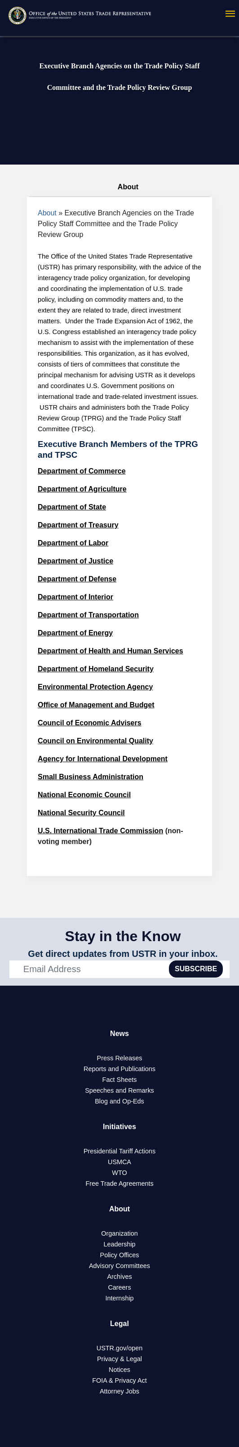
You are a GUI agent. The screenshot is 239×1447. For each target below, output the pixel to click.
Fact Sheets (119, 1079)
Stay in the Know (123, 936)
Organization (119, 1233)
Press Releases (119, 1058)
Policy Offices (119, 1255)
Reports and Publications (119, 1068)
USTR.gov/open (119, 1348)
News (119, 1033)
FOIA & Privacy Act (119, 1380)
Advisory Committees (119, 1265)
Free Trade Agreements (119, 1183)
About (47, 213)
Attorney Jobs (119, 1391)
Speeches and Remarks (119, 1090)
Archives (119, 1276)
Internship (119, 1298)
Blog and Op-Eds (119, 1101)
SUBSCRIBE (196, 969)
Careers (119, 1287)
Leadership (119, 1244)
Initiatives (119, 1126)
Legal (119, 1323)
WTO (119, 1172)
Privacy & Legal (119, 1358)
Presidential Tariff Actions (119, 1151)
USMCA (119, 1162)
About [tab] (119, 187)
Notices (119, 1369)
